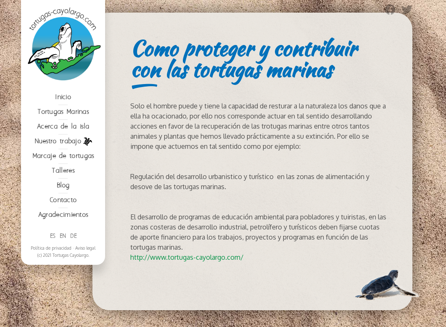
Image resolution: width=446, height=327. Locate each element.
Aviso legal (85, 248)
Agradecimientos (63, 215)
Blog (63, 186)
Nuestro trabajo (63, 141)
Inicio (63, 97)
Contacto (63, 200)
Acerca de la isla (63, 127)
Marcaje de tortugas (63, 156)
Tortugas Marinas (63, 112)
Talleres (63, 171)
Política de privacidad (51, 248)
